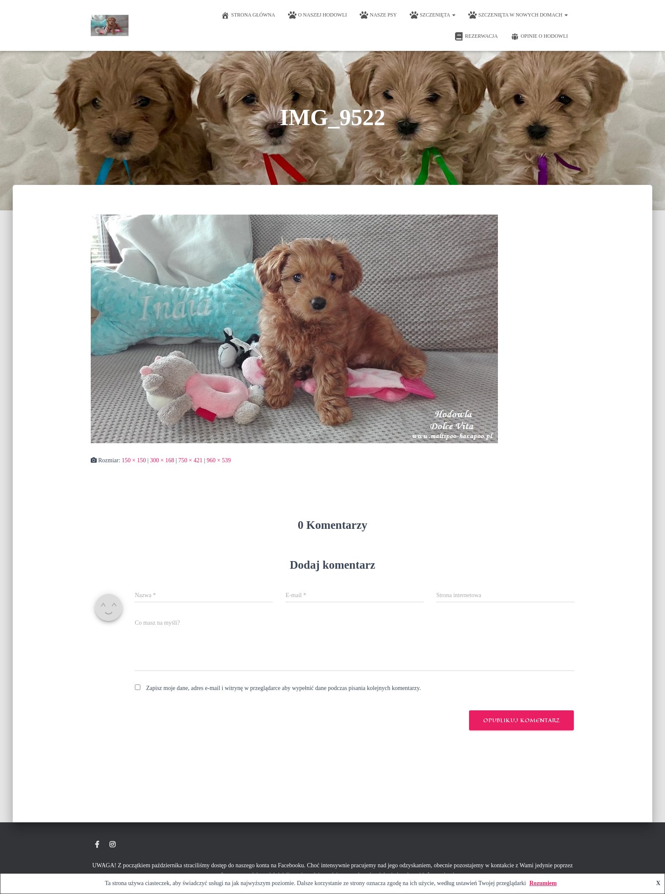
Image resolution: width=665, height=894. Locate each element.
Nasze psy (378, 15)
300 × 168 (162, 460)
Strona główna (248, 15)
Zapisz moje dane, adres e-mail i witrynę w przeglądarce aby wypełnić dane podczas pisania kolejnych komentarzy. (283, 688)
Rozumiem (543, 883)
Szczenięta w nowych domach (518, 15)
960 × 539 (219, 460)
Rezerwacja (476, 36)
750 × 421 (191, 460)
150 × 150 (134, 460)
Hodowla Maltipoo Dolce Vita (97, 845)
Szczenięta (432, 15)
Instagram (112, 845)
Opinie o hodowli (539, 36)
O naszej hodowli (317, 15)
